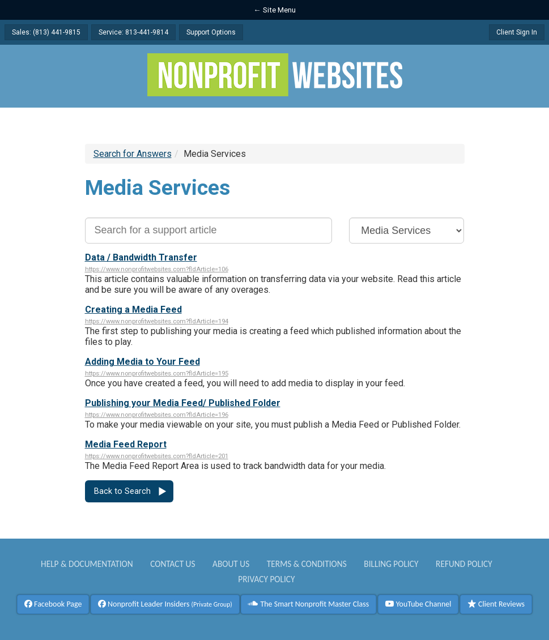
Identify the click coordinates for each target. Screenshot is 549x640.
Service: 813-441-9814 (133, 32)
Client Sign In (516, 32)
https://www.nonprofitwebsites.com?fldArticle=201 (156, 456)
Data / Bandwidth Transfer (141, 257)
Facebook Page (53, 604)
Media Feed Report (126, 444)
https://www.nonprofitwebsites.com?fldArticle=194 (156, 321)
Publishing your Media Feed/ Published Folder (182, 403)
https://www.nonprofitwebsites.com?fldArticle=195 (156, 373)
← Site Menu (274, 10)
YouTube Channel (418, 604)
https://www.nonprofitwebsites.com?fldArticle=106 (156, 269)
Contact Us (172, 563)
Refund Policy (464, 563)
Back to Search (122, 491)
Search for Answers (132, 153)
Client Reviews (496, 604)
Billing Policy (391, 563)
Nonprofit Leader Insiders (165, 604)
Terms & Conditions (307, 563)
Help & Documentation (87, 563)
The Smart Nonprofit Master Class (308, 604)
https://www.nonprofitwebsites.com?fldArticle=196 (156, 415)
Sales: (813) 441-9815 (46, 32)
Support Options (211, 32)
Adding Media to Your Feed (142, 361)
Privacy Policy (266, 579)
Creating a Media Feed (133, 309)
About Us (230, 563)
